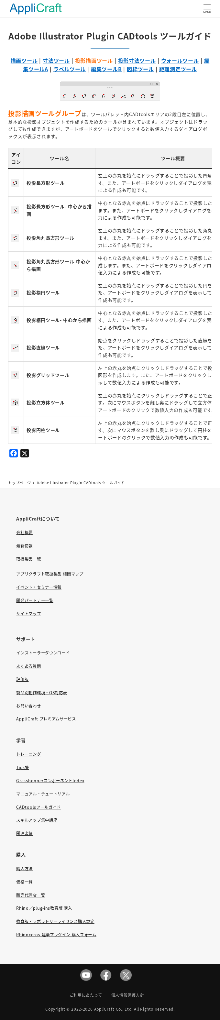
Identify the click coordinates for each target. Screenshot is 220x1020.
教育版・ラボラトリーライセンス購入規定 (55, 921)
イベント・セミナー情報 (38, 587)
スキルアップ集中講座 (36, 820)
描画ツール (24, 60)
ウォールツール (180, 60)
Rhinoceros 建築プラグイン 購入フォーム (56, 935)
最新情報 (24, 546)
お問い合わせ (28, 706)
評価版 (22, 679)
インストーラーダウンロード (43, 653)
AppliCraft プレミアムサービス (46, 719)
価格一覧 (24, 882)
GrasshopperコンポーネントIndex (50, 781)
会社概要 (24, 532)
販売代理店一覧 (30, 895)
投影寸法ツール (137, 60)
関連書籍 (24, 833)
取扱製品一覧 (28, 559)
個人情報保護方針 (127, 995)
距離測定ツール (178, 69)
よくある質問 (28, 666)
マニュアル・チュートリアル (43, 794)
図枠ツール (140, 69)
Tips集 (22, 767)
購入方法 (24, 869)
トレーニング (28, 754)
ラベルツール (69, 69)
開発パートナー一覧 (34, 600)
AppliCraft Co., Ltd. (113, 1009)
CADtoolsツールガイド (38, 807)
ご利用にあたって (86, 995)
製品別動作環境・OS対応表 (41, 693)
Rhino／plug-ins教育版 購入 (44, 908)
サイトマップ (28, 614)
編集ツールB (106, 69)
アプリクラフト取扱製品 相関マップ (49, 574)
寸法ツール (56, 60)
